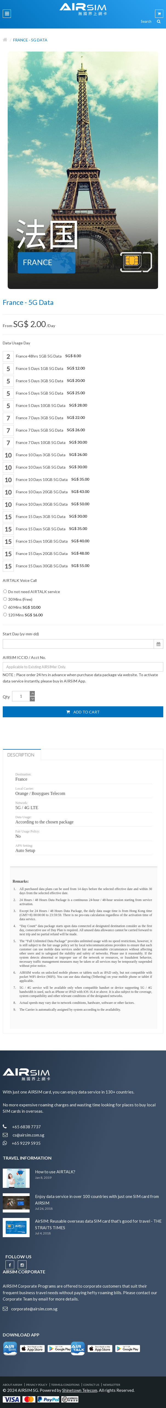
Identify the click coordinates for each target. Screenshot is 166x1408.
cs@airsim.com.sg (28, 1134)
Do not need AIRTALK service (31, 591)
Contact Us (91, 1384)
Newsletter (111, 1384)
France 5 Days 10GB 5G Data (45, 405)
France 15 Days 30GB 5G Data (46, 566)
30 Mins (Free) (17, 599)
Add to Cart (83, 712)
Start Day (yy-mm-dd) (21, 633)
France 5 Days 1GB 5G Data (44, 368)
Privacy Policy (36, 1384)
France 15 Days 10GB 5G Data (46, 541)
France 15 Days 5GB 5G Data (45, 529)
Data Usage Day (16, 343)
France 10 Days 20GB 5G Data (46, 492)
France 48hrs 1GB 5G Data (42, 356)
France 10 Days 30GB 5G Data (46, 504)
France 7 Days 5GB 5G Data (44, 430)
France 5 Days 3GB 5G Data (44, 381)
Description (20, 755)
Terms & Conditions (65, 1384)
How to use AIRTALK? (55, 1171)
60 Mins (21, 607)
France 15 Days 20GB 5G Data (46, 553)
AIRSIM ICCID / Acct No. (24, 657)
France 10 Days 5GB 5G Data (45, 467)
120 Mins (22, 615)
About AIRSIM (12, 1384)
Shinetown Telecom (79, 1390)
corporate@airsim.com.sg (34, 1308)
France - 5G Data (30, 40)
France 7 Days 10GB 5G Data (45, 442)
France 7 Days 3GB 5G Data (44, 418)
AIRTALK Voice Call (20, 580)
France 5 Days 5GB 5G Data (44, 393)
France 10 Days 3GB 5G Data (45, 455)
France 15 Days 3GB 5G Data (45, 516)
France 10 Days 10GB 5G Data (46, 479)
